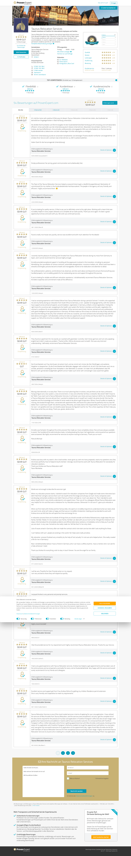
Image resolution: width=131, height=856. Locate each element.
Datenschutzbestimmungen (32, 847)
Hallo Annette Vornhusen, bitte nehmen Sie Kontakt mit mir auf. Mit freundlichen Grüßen (43, 781)
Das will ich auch (103, 3)
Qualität (87, 52)
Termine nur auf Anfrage (64, 54)
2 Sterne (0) (92, 110)
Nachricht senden (77, 791)
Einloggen (113, 3)
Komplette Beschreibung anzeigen (42, 44)
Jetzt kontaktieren (108, 8)
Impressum (19, 847)
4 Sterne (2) (56, 110)
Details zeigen (78, 852)
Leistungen (88, 58)
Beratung (88, 63)
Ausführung (88, 61)
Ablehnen (104, 847)
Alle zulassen (105, 837)
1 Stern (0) (110, 110)
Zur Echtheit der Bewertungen (21, 46)
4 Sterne (104, 37)
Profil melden (36, 805)
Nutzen (87, 55)
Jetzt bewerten (21, 52)
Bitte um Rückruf (75, 778)
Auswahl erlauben (105, 842)
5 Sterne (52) (37, 110)
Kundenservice (89, 68)
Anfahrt (36, 57)
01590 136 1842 (39, 66)
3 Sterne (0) (74, 110)
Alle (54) (20, 110)
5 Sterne (104, 35)
